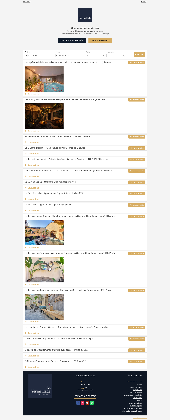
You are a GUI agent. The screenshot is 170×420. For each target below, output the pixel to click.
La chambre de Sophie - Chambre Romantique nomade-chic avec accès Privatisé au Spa (67, 327)
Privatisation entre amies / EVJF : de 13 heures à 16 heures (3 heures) (58, 136)
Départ (58, 52)
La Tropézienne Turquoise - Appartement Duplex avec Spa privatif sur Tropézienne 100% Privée (70, 253)
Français (27, 2)
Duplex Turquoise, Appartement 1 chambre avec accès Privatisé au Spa (59, 338)
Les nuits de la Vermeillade (132, 395)
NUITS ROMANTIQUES (100, 40)
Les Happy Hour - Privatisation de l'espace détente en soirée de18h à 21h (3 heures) (65, 99)
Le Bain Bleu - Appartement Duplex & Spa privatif (48, 204)
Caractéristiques (32, 94)
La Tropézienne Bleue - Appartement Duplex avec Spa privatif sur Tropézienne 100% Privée (68, 290)
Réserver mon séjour (135, 382)
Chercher (139, 54)
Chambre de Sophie (135, 392)
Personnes (110, 52)
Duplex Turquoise (136, 387)
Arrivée (27, 52)
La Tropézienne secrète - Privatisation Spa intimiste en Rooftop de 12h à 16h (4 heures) (66, 159)
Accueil (139, 384)
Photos (139, 400)
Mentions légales (136, 406)
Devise (144, 2)
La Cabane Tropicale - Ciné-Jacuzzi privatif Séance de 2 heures (55, 148)
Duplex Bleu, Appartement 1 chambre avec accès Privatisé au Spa (56, 350)
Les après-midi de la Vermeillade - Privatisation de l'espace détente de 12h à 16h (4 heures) (68, 62)
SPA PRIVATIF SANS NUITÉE (72, 40)
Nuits (88, 52)
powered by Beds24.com (140, 418)
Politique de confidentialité (133, 408)
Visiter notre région (135, 403)
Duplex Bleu (137, 390)
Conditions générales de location (131, 411)
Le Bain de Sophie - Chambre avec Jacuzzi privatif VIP (51, 182)
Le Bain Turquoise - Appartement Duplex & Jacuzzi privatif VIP (54, 193)
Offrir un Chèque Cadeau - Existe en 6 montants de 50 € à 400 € (55, 361)
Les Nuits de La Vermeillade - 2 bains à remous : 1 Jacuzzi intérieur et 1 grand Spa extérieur (68, 170)
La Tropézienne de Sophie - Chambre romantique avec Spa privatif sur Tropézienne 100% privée (70, 216)
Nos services (137, 398)
